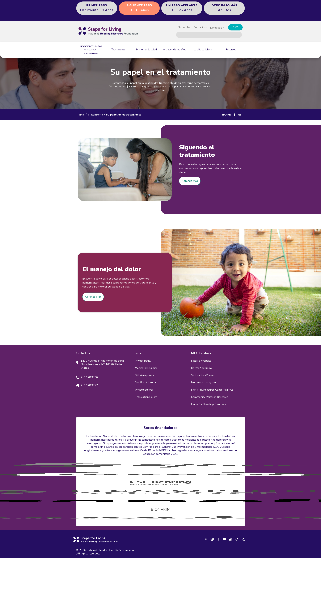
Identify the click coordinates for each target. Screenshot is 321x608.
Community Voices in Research (209, 397)
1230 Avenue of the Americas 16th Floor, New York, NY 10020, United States (102, 364)
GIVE (235, 27)
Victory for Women (202, 375)
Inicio (82, 114)
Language (216, 27)
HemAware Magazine (204, 382)
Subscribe (184, 27)
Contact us (200, 27)
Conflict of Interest (146, 382)
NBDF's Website (201, 360)
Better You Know (201, 368)
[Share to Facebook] (234, 114)
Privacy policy (143, 360)
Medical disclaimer (146, 368)
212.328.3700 (89, 377)
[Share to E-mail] (240, 114)
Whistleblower (144, 389)
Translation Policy (146, 397)
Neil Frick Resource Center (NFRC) (212, 389)
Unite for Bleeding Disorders (208, 404)
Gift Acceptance (144, 375)
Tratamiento (95, 114)
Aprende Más (190, 181)
